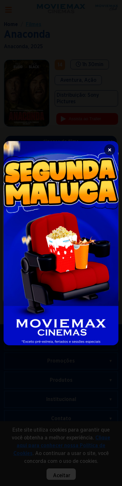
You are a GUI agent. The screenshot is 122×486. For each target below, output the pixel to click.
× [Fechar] (110, 150)
